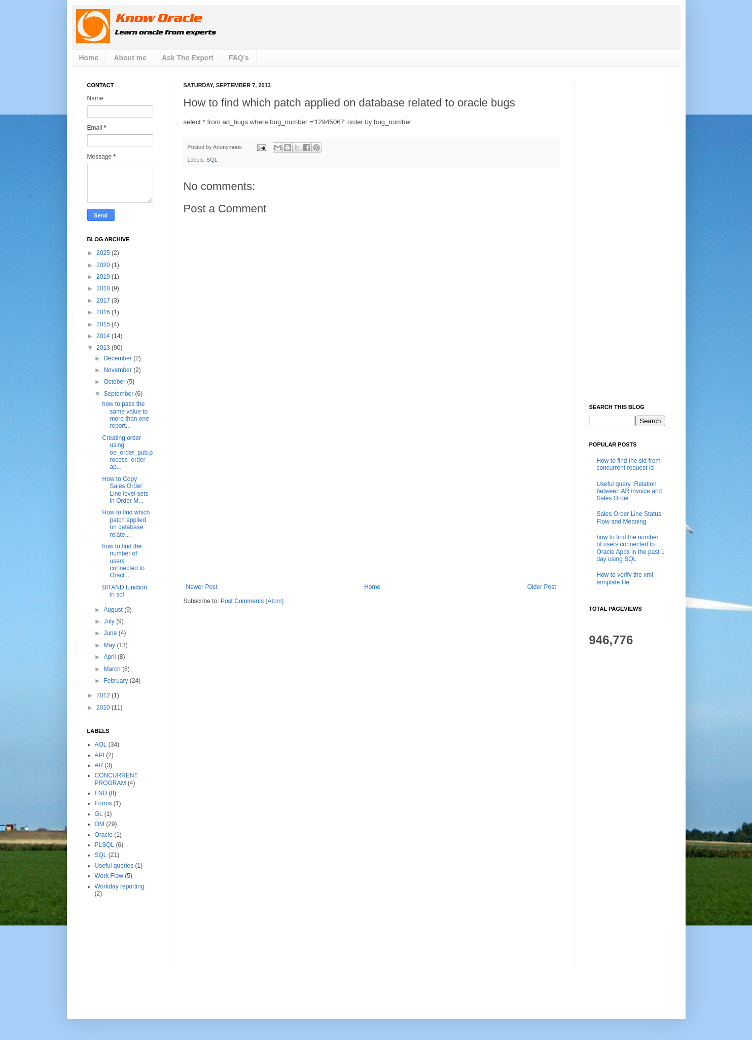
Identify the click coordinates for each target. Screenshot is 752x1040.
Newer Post (202, 586)
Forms (103, 803)
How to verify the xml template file (625, 578)
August (113, 609)
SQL (212, 160)
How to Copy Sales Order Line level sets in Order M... (125, 489)
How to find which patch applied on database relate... (126, 523)
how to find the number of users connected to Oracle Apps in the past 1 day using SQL (631, 548)
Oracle (104, 834)
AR (99, 765)
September (119, 393)
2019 (104, 276)
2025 (104, 252)
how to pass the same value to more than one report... (125, 414)
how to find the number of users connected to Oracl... (123, 561)
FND (101, 793)
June (110, 633)
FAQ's (239, 58)
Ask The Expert (187, 58)
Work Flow (109, 875)
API (99, 755)
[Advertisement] (371, 507)
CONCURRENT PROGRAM (116, 779)
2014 (104, 336)
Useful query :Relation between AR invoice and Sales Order (629, 491)
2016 (104, 312)
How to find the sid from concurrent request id (629, 464)
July (109, 621)
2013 (104, 347)
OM (99, 824)
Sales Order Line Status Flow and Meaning (629, 517)
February (116, 680)
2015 (104, 324)
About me (130, 58)
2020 (104, 265)
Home (89, 58)
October (115, 381)
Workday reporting (120, 886)
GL (99, 814)
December (118, 358)
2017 (104, 300)
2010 (104, 707)
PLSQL (105, 844)
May (110, 645)
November (118, 370)
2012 (104, 695)
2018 (104, 288)
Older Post (541, 586)
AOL (101, 744)
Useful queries (114, 865)
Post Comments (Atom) (252, 601)
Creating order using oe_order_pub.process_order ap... (127, 452)
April (110, 656)
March (112, 669)
